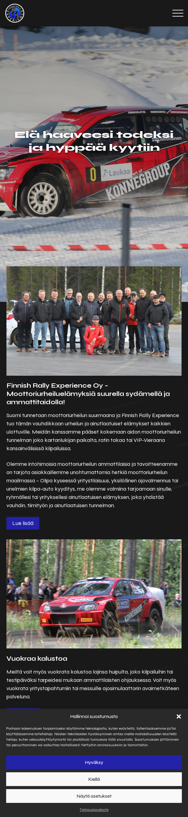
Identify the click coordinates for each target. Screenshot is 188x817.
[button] (179, 716)
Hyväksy (94, 762)
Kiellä (94, 779)
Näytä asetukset (94, 796)
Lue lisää (22, 523)
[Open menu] (178, 13)
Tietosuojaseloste (94, 810)
